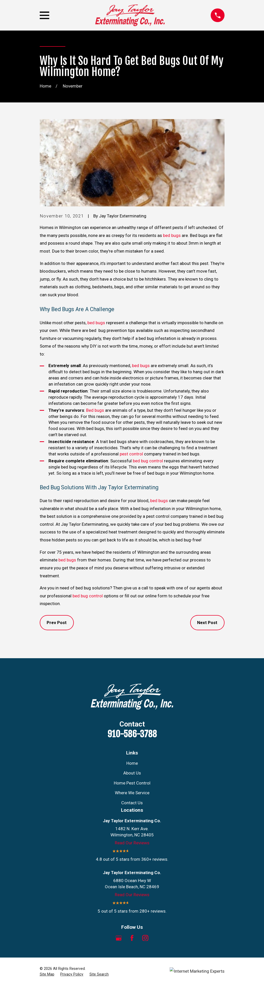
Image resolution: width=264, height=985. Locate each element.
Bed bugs (95, 410)
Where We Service (132, 792)
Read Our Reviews (132, 842)
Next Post (207, 622)
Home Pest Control (132, 783)
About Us (132, 773)
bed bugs (172, 235)
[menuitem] (47, 974)
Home (132, 763)
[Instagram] (145, 938)
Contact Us (132, 802)
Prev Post (57, 622)
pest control (131, 453)
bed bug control (148, 460)
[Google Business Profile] (119, 938)
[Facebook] (132, 938)
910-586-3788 (132, 734)
